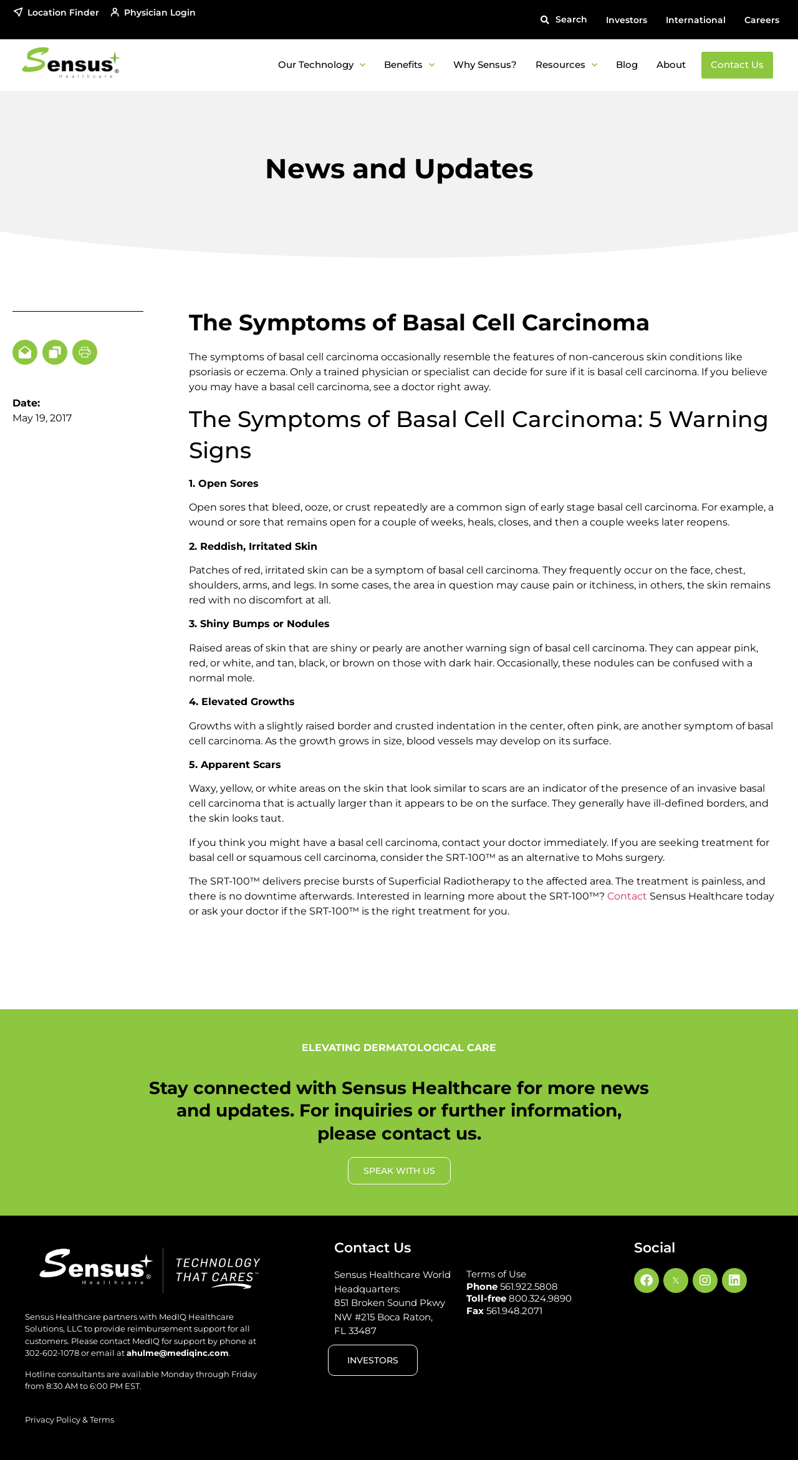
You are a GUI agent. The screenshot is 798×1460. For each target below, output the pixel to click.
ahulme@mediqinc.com (178, 1353)
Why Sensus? (485, 64)
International (696, 20)
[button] (563, 19)
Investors (626, 20)
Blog (627, 64)
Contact (627, 896)
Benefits (409, 65)
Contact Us (737, 64)
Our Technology (321, 65)
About (671, 64)
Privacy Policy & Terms (69, 1419)
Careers (761, 20)
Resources (566, 65)
